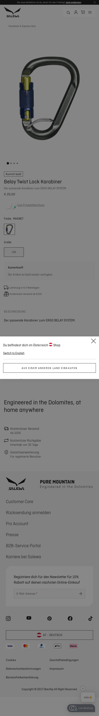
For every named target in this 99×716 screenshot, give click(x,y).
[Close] (93, 341)
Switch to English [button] (13, 353)
